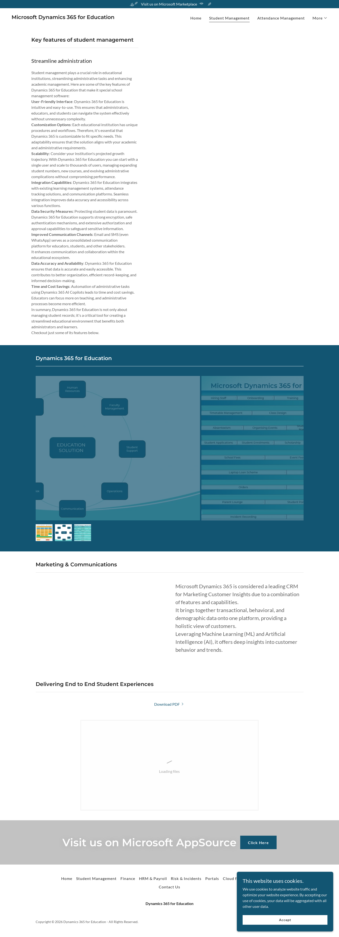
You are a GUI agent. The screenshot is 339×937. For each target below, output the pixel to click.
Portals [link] (212, 878)
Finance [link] (127, 878)
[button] (319, 18)
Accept (285, 920)
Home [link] (195, 18)
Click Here (258, 842)
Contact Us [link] (169, 887)
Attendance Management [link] (281, 18)
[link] (63, 17)
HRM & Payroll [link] (153, 878)
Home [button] (66, 878)
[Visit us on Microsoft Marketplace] (169, 4)
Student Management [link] (229, 18)
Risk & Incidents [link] (186, 878)
